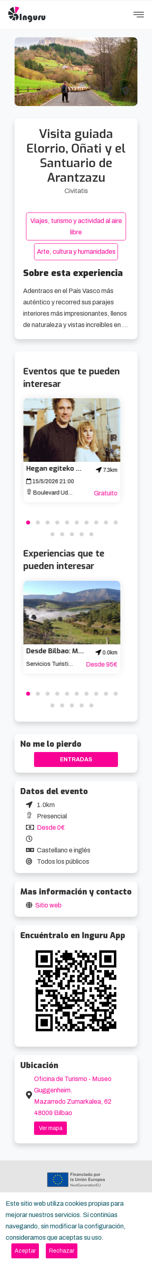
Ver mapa (50, 1128)
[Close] (25, 1250)
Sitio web (48, 905)
